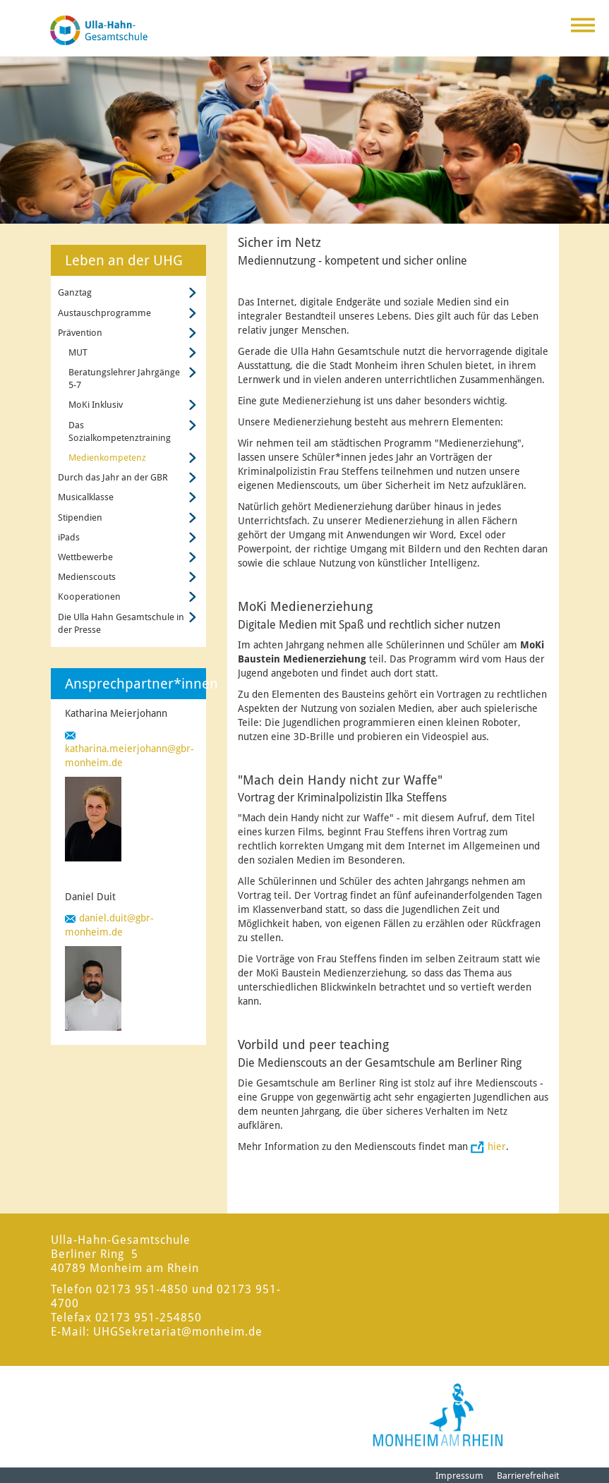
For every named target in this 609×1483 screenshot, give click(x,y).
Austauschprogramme (104, 313)
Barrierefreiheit (528, 1475)
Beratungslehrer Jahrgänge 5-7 (124, 378)
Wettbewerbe (85, 557)
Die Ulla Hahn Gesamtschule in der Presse (121, 623)
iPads (69, 537)
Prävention (80, 332)
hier (497, 1146)
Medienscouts (87, 576)
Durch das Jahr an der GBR (113, 477)
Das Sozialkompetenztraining (119, 431)
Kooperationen (89, 596)
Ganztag (75, 292)
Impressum (459, 1475)
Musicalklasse (86, 497)
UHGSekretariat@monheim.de (178, 1331)
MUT (78, 352)
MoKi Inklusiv (95, 404)
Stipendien (80, 517)
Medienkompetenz (107, 457)
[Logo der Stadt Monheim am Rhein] (437, 1415)
